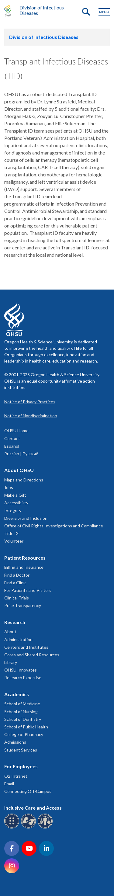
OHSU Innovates (20, 669)
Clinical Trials (16, 597)
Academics (16, 694)
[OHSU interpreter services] (46, 827)
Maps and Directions (23, 479)
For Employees (21, 766)
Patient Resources (25, 558)
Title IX (11, 533)
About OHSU (19, 470)
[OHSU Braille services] (12, 827)
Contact (12, 438)
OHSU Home (16, 430)
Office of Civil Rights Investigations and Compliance (53, 525)
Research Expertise (22, 677)
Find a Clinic (15, 582)
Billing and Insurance (23, 567)
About (10, 631)
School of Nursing (21, 711)
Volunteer (13, 541)
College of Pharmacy (23, 734)
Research (14, 622)
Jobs (8, 487)
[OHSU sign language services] (29, 827)
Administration (18, 639)
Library (10, 662)
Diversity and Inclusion (25, 518)
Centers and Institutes (26, 647)
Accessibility (16, 502)
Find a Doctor (16, 575)
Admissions (15, 742)
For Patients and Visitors (27, 590)
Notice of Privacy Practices (29, 401)
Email (9, 783)
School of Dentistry (22, 719)
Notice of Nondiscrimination (30, 415)
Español (11, 446)
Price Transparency (22, 605)
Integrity (12, 510)
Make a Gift (15, 495)
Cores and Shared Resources (31, 654)
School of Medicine (22, 703)
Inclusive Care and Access (33, 808)
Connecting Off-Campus (27, 791)
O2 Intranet (15, 776)
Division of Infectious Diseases (41, 10)
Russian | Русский (21, 453)
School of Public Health (26, 726)
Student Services (20, 749)
